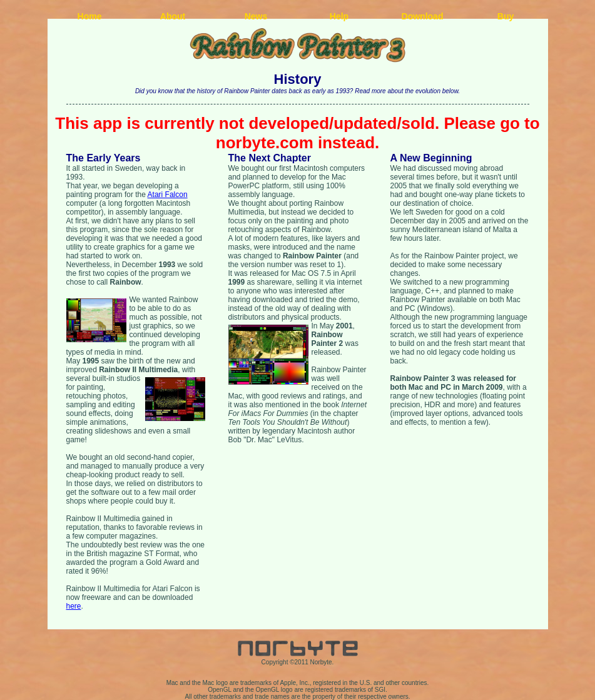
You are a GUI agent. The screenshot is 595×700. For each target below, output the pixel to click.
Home (90, 16)
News (256, 16)
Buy (505, 16)
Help (339, 16)
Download (423, 16)
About (172, 16)
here (73, 606)
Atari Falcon (168, 194)
